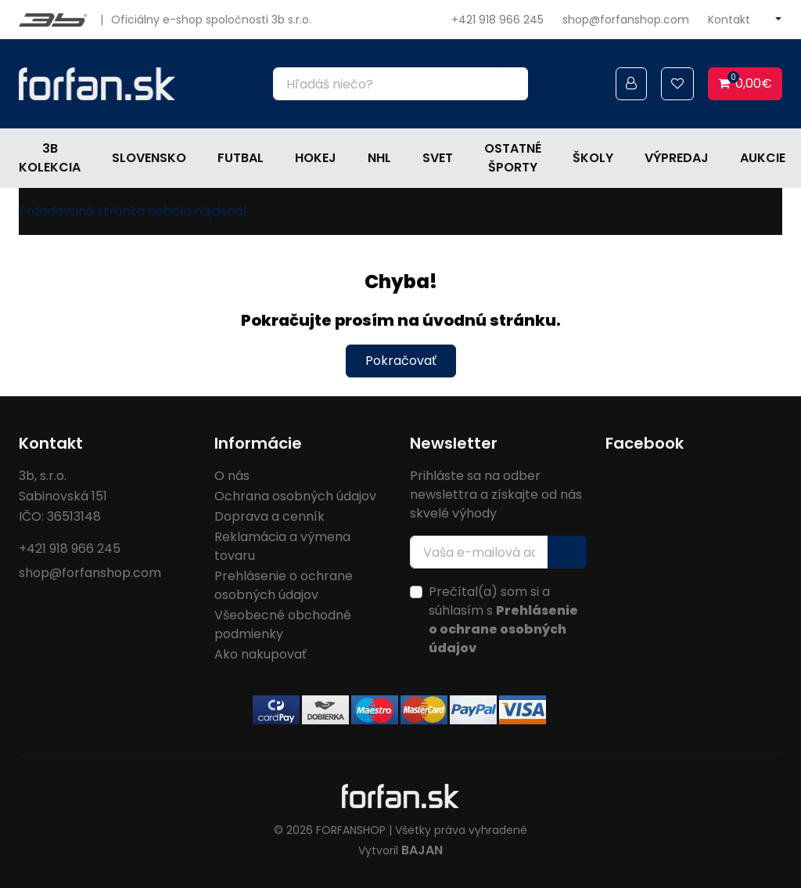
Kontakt (729, 19)
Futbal (240, 158)
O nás (232, 476)
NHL (379, 158)
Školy (593, 158)
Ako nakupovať (260, 654)
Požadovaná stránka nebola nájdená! (133, 211)
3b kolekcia (50, 157)
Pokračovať (400, 361)
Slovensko (149, 158)
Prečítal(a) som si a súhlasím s (503, 620)
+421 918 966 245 (497, 19)
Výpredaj (677, 158)
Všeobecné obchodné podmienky (282, 624)
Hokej (315, 158)
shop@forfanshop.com (625, 19)
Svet (437, 158)
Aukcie (762, 158)
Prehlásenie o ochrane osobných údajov (283, 585)
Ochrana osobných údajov (295, 496)
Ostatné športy (512, 157)
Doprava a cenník (269, 516)
